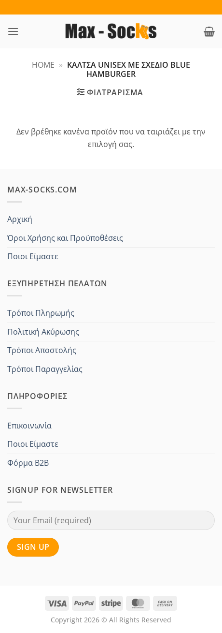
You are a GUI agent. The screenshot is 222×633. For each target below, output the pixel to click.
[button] (13, 31)
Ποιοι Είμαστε (32, 256)
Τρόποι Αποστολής (41, 350)
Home (43, 64)
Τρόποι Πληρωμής (40, 313)
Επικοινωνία (29, 425)
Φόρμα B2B (28, 462)
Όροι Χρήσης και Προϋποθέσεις (65, 238)
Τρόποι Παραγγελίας (45, 369)
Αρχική (19, 219)
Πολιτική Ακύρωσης (43, 331)
